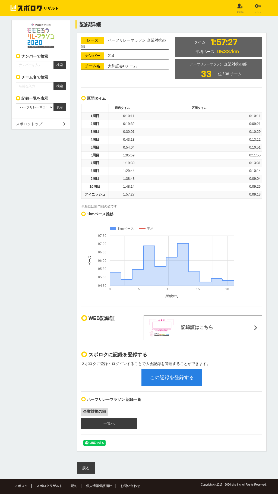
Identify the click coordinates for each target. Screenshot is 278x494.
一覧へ (109, 423)
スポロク (21, 486)
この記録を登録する (172, 377)
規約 (74, 486)
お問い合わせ (130, 486)
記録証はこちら (180, 327)
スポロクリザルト (49, 486)
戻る (86, 468)
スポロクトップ (29, 124)
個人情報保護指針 (99, 486)
